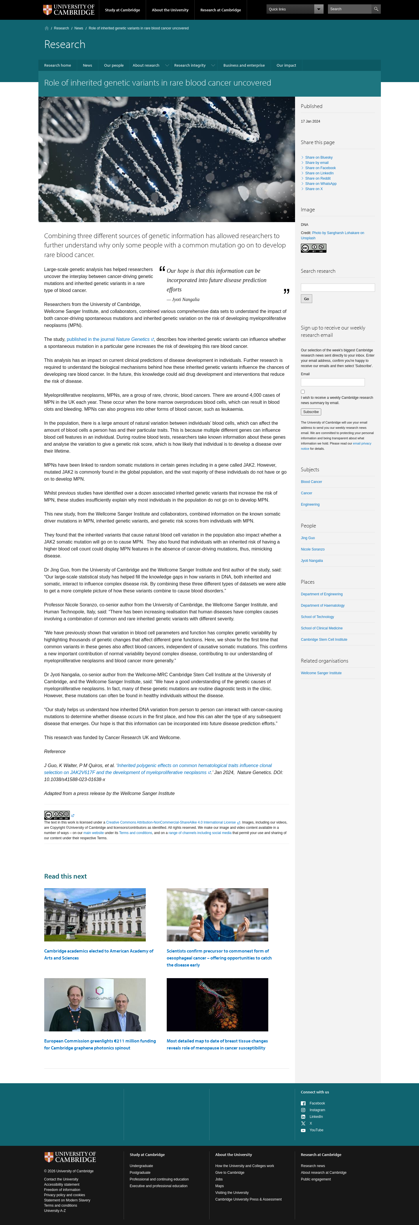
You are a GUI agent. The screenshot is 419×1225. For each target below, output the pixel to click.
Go (306, 298)
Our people (114, 65)
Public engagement (316, 1179)
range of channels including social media (200, 833)
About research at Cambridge (324, 1173)
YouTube (316, 1130)
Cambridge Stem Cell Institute (324, 640)
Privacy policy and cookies (64, 1195)
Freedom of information (62, 1190)
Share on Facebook (320, 168)
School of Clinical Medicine (321, 628)
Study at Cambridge (122, 10)
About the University (170, 10)
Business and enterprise (244, 65)
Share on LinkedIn (319, 173)
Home (46, 28)
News (78, 28)
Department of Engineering (321, 594)
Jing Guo (308, 538)
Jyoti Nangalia (312, 561)
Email (305, 374)
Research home (57, 65)
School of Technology (317, 617)
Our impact (286, 65)
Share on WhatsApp (320, 184)
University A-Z (55, 1211)
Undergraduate (141, 1166)
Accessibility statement (61, 1184)
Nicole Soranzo (312, 549)
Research (61, 28)
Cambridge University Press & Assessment (248, 1199)
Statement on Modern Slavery (67, 1200)
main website (94, 833)
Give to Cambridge (229, 1173)
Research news (313, 1166)
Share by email (317, 163)
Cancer (306, 493)
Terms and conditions (135, 833)
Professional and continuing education (159, 1179)
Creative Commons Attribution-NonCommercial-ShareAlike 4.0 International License (171, 822)
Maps (219, 1186)
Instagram (317, 1110)
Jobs (219, 1179)
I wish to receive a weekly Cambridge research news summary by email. (337, 400)
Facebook (317, 1103)
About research (146, 65)
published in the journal (108, 339)
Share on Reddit (318, 178)
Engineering (310, 504)
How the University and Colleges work (244, 1166)
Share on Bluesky (319, 157)
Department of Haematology (323, 605)
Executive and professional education (159, 1186)
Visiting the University (232, 1193)
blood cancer (311, 482)
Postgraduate (140, 1173)
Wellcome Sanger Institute (321, 673)
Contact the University (61, 1179)
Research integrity (190, 65)
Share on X (314, 189)
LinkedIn (316, 1117)
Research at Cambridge (220, 10)
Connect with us (315, 1092)
